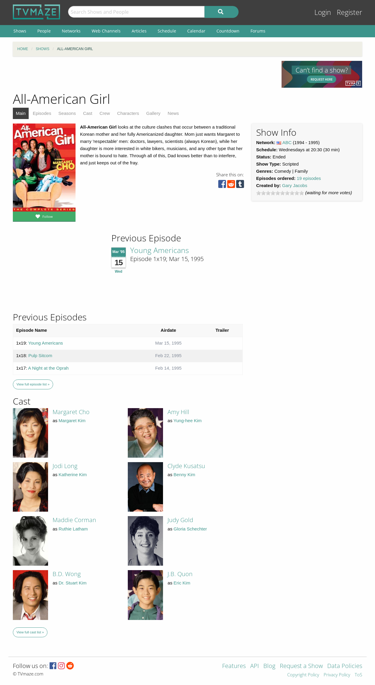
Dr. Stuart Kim (72, 582)
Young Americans (159, 250)
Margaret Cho (71, 412)
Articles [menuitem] (139, 31)
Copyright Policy (303, 675)
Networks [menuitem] (71, 31)
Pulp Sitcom (40, 355)
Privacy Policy (337, 675)
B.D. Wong (67, 574)
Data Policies (344, 666)
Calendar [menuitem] (196, 31)
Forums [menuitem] (257, 31)
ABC (287, 142)
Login (322, 12)
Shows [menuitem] (19, 31)
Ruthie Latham (73, 528)
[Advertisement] (142, 74)
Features (234, 666)
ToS (358, 675)
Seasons (67, 113)
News (173, 113)
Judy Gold (180, 520)
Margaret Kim (72, 420)
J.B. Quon (180, 574)
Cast (87, 113)
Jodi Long (65, 466)
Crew (104, 113)
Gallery (153, 113)
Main (21, 113)
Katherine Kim (73, 474)
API (254, 666)
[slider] (280, 193)
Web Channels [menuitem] (106, 31)
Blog (269, 666)
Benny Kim (184, 474)
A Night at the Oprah (48, 368)
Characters (128, 113)
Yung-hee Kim (187, 420)
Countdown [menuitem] (227, 31)
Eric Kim (181, 582)
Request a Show (301, 666)
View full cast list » (30, 632)
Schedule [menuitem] (167, 31)
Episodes (42, 113)
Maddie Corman (74, 520)
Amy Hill (178, 412)
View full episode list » (32, 384)
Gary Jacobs (294, 185)
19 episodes (309, 178)
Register (349, 12)
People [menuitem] (44, 31)
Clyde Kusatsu (186, 466)
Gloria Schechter (190, 528)
